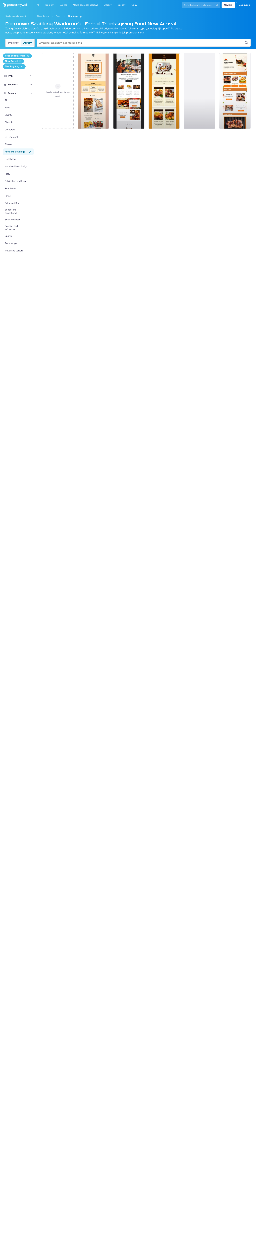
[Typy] (31, 76)
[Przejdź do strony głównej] (13, 5)
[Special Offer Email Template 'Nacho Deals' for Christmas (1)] (128, 91)
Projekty (13, 42)
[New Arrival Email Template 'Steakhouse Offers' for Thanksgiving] (235, 91)
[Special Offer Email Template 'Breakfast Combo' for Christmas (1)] (164, 91)
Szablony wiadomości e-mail (17, 16)
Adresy (27, 42)
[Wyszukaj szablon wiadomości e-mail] (141, 43)
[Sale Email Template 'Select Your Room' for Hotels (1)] (93, 91)
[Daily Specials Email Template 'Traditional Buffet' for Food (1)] (199, 91)
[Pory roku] (31, 84)
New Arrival (43, 16)
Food (58, 16)
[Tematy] (31, 93)
